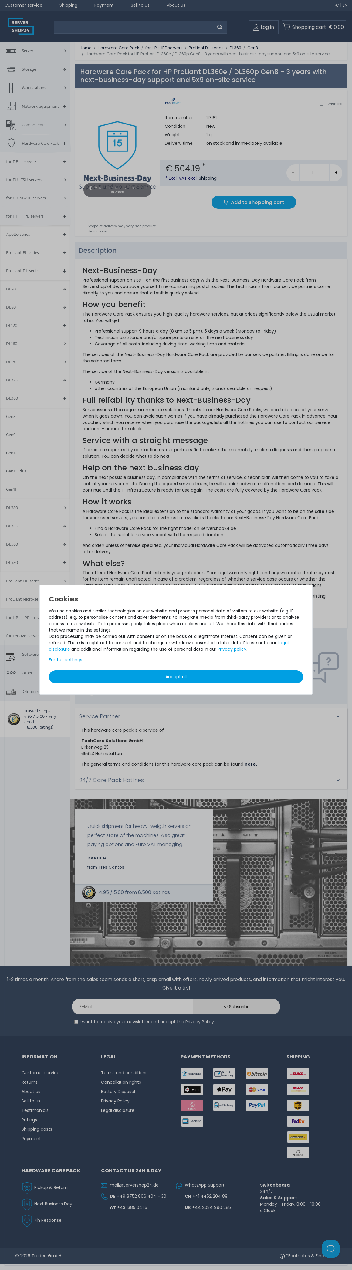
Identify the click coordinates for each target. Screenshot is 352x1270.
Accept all (176, 677)
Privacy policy (232, 649)
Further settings (65, 660)
